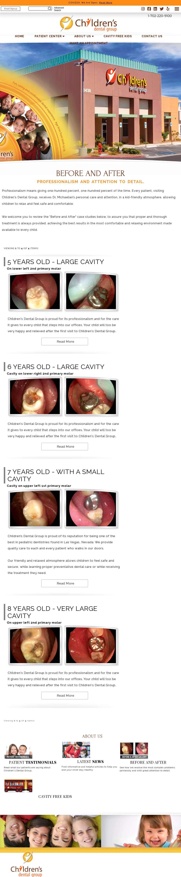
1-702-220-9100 (160, 16)
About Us (82, 36)
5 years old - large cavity (55, 261)
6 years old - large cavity (55, 366)
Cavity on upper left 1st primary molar (39, 486)
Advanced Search (59, 9)
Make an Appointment (89, 43)
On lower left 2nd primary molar (34, 268)
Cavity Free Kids (118, 36)
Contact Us (152, 36)
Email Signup (10, 8)
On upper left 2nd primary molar (34, 622)
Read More (65, 341)
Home (19, 36)
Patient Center (48, 36)
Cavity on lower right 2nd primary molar (40, 373)
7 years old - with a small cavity (55, 475)
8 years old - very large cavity (52, 612)
